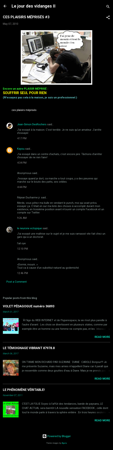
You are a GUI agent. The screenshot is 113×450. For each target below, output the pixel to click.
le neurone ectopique (29, 228)
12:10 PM (22, 248)
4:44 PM (21, 187)
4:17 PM (21, 138)
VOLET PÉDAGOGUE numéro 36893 (28, 306)
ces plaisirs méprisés (24, 110)
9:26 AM (22, 218)
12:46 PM (22, 273)
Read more (102, 337)
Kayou (20, 148)
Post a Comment (16, 281)
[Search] (108, 7)
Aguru (64, 443)
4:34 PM (21, 162)
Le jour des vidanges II (33, 6)
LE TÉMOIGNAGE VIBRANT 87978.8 (29, 348)
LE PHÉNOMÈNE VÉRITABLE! (24, 390)
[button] (108, 18)
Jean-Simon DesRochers (31, 124)
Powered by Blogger (56, 436)
